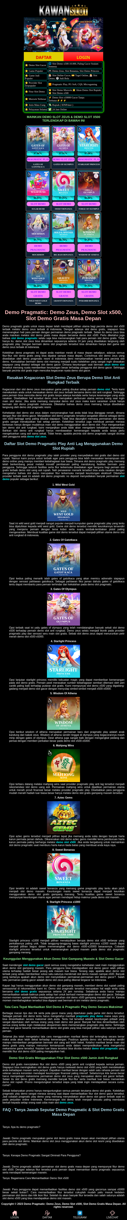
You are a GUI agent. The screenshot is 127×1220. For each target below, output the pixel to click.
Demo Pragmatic (34, 1204)
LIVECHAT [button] (112, 1215)
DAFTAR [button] (43, 57)
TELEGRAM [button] (79, 1215)
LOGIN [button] (83, 57)
